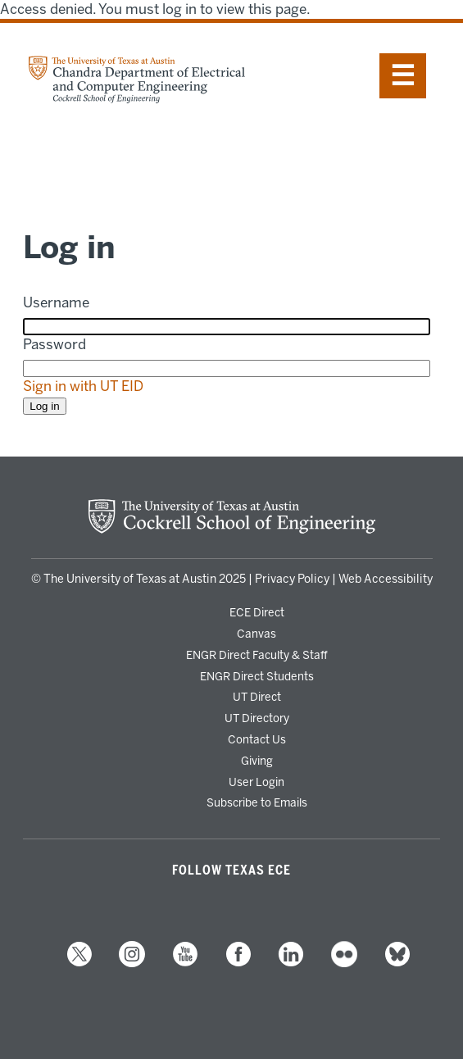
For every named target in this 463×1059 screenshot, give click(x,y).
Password (54, 344)
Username (56, 302)
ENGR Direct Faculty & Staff (257, 654)
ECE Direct (256, 612)
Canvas (256, 633)
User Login (256, 782)
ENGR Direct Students (257, 676)
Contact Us (257, 739)
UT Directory (257, 718)
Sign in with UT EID (83, 386)
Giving (257, 760)
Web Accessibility (385, 579)
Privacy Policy (292, 579)
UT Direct (257, 696)
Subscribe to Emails (257, 802)
